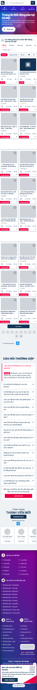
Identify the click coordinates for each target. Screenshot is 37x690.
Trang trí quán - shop (9, 641)
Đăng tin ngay (10, 680)
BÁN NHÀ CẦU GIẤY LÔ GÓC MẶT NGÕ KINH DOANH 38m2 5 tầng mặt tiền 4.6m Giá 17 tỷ (28, 312)
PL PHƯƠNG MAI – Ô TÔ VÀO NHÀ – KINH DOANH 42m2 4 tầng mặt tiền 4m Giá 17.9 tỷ (28, 127)
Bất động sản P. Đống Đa (10, 594)
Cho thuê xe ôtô (7, 626)
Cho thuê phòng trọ (8, 629)
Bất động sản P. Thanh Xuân (11, 610)
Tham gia (10, 29)
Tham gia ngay (18, 517)
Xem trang (7, 541)
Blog (22, 635)
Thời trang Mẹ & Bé (8, 651)
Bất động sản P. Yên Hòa (10, 597)
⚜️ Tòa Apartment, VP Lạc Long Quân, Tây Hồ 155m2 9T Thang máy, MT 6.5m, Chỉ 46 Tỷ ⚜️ (8, 285)
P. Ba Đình (6, 570)
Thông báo (24, 629)
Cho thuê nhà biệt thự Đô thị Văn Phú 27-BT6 (28, 73)
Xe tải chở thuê (7, 632)
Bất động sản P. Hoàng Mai (11, 585)
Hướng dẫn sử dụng (27, 638)
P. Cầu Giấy (6, 563)
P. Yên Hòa (23, 567)
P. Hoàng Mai (7, 560)
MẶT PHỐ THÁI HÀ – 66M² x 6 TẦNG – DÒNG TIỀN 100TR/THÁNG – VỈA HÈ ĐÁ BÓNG (9, 127)
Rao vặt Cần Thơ (19, 685)
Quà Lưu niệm (7, 644)
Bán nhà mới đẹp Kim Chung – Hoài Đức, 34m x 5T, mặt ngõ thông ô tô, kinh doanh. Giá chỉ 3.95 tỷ (28, 285)
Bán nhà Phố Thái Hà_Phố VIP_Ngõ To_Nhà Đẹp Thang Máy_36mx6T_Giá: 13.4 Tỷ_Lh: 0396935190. (8, 192)
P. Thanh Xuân (24, 574)
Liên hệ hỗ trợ (25, 641)
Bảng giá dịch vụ (26, 632)
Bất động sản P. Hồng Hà (10, 607)
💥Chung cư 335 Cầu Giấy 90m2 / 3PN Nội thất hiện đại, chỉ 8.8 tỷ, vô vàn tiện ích (8, 220)
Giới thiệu (24, 626)
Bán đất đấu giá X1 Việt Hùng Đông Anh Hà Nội (27, 100)
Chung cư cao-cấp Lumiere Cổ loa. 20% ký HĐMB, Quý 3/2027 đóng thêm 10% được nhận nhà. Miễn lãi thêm (9, 258)
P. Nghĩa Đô (23, 563)
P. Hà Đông (23, 570)
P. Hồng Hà (6, 574)
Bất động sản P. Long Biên (10, 603)
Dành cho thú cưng (8, 647)
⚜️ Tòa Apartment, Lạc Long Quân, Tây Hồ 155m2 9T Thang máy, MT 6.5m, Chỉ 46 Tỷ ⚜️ (8, 165)
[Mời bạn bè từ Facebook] (18, 523)
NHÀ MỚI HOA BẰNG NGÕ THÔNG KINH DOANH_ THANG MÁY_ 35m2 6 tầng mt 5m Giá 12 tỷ (8, 312)
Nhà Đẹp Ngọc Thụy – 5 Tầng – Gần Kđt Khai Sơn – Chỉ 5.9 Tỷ (27, 220)
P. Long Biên (23, 560)
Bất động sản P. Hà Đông (10, 600)
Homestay (6, 635)
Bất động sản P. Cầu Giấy (10, 588)
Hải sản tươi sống (8, 638)
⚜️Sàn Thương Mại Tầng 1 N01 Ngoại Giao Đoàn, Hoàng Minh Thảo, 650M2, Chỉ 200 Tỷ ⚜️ (27, 192)
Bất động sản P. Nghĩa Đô (10, 591)
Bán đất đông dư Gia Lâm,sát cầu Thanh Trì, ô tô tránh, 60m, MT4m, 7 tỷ (9, 73)
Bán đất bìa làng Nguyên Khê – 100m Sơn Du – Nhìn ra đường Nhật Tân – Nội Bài (9, 100)
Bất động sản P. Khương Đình (11, 613)
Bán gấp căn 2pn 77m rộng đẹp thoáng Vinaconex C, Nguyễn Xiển (27, 258)
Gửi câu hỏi (18, 496)
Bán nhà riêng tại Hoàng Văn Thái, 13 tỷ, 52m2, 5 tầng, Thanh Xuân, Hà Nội (27, 165)
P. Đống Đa (6, 567)
